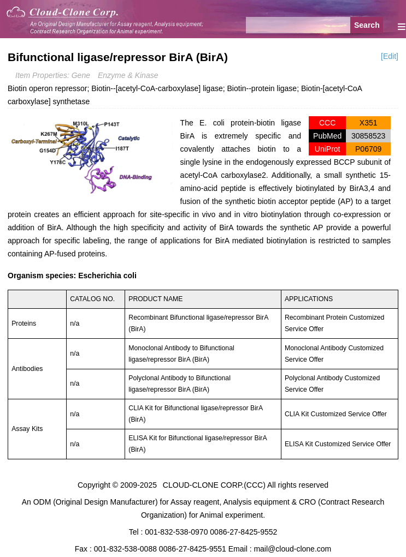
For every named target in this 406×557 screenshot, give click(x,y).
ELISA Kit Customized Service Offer (338, 444)
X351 (369, 122)
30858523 (368, 135)
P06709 (368, 149)
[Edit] (389, 56)
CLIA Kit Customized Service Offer (336, 414)
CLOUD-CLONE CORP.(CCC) (214, 485)
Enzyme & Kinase (128, 75)
